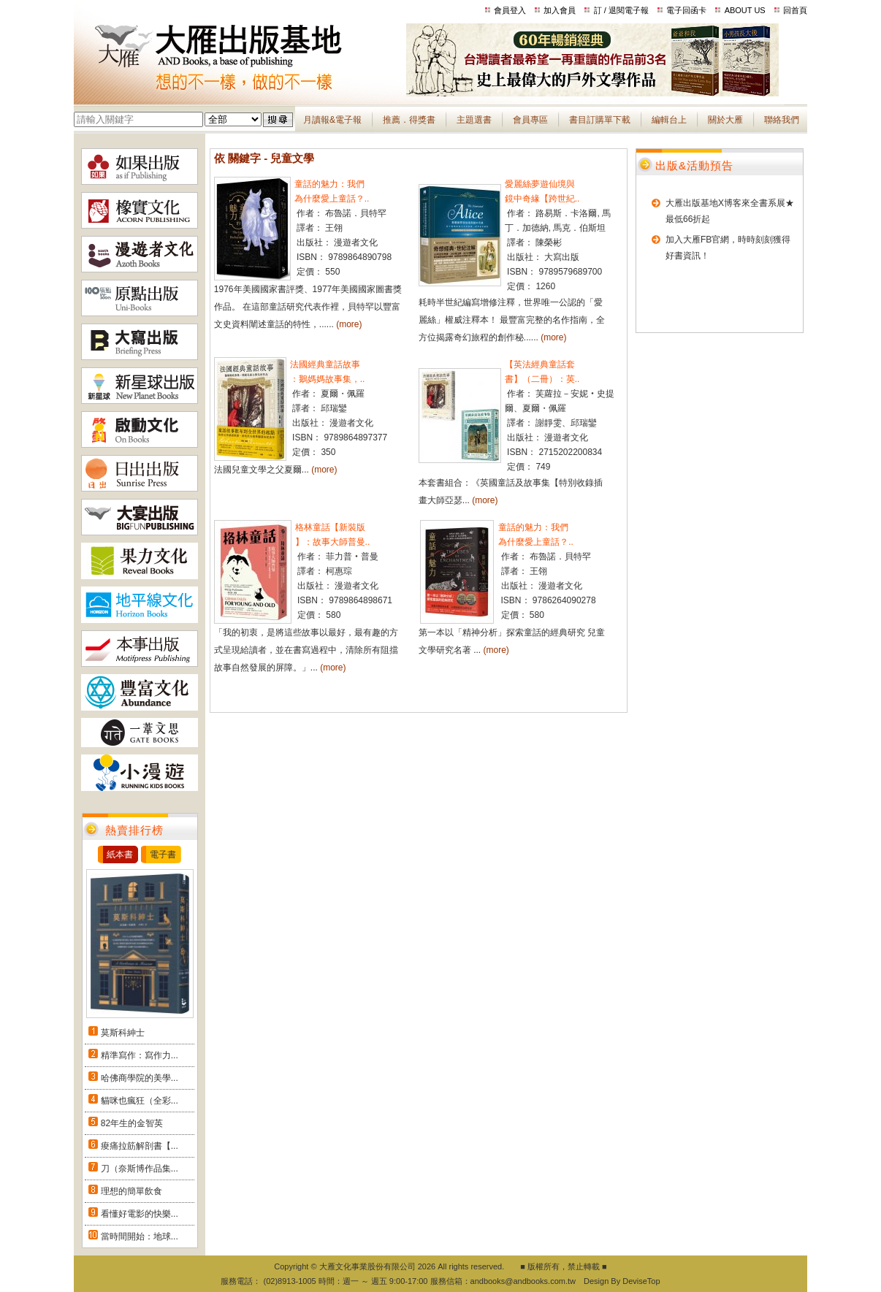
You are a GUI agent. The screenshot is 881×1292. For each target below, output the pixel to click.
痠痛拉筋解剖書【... (139, 1146)
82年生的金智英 (132, 1123)
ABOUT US (745, 10)
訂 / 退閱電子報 (621, 10)
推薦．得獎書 (409, 120)
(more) (349, 324)
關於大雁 (725, 120)
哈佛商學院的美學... (139, 1078)
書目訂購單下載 (599, 120)
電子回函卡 (686, 10)
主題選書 (474, 120)
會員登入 (510, 10)
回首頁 (795, 10)
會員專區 (530, 120)
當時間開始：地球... (139, 1236)
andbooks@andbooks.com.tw (523, 1281)
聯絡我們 (781, 120)
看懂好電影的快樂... (139, 1214)
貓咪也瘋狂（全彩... (139, 1101)
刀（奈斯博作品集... (139, 1168)
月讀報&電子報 (332, 120)
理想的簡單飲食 (131, 1191)
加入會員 (560, 10)
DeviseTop (641, 1281)
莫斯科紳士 (123, 1033)
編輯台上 (669, 120)
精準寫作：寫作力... (139, 1055)
